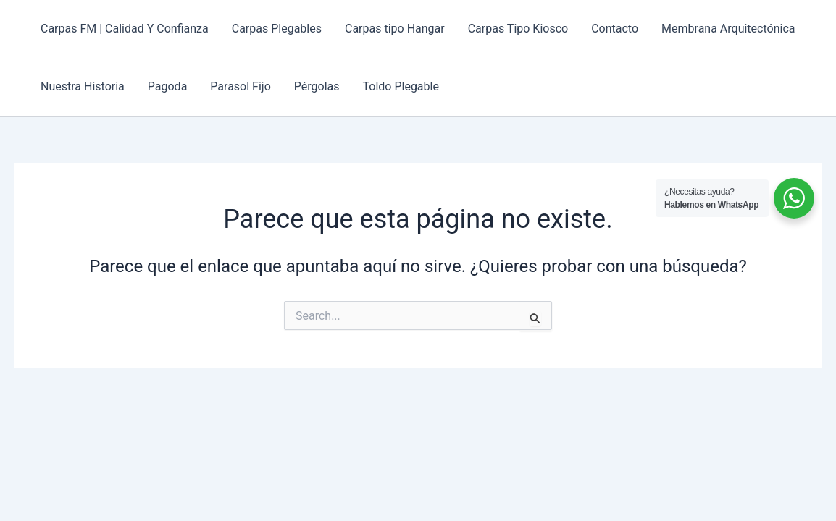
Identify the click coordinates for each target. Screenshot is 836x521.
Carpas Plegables (277, 28)
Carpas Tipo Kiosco (518, 28)
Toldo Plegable (401, 86)
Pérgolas (317, 86)
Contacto (614, 28)
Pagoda (168, 86)
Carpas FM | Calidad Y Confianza (125, 28)
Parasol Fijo (240, 86)
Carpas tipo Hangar (395, 28)
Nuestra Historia (83, 86)
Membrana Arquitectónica (728, 28)
